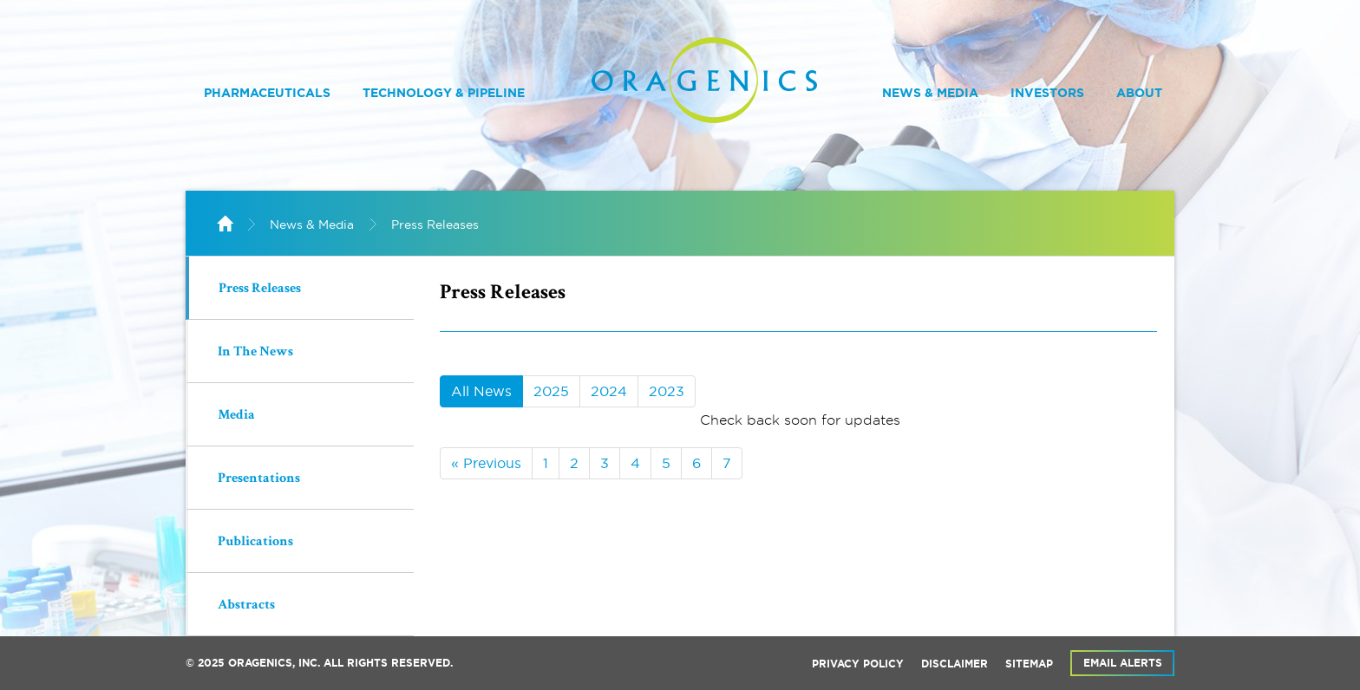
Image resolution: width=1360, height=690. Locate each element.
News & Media (930, 93)
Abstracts (246, 606)
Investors (1047, 93)
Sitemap (1029, 664)
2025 (551, 391)
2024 (609, 391)
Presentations (259, 479)
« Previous (486, 463)
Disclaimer (954, 664)
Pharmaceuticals (267, 93)
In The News (255, 353)
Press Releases (435, 224)
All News (481, 391)
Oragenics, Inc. (274, 663)
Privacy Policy (858, 664)
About (1139, 93)
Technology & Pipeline (444, 93)
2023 (666, 391)
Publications (255, 543)
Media (236, 416)
